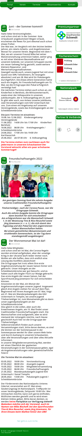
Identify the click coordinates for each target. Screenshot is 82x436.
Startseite (70, 10)
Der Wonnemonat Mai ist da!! (27, 240)
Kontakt (71, 4)
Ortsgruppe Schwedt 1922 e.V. (18, 431)
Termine (36, 4)
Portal (10, 4)
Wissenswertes (54, 4)
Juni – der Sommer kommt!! (26, 26)
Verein (23, 4)
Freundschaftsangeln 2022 (25, 158)
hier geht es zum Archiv (27, 421)
